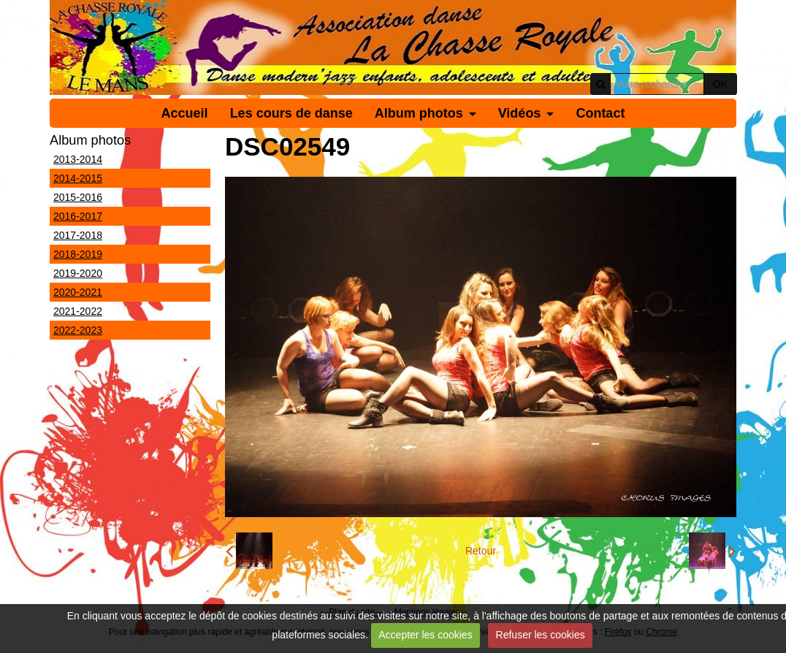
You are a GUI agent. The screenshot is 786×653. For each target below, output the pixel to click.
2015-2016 (77, 197)
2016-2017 (77, 216)
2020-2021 (77, 292)
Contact (600, 113)
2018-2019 (77, 254)
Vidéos (519, 113)
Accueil (184, 113)
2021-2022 (77, 311)
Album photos (419, 113)
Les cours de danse (291, 113)
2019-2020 (77, 273)
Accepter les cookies (425, 635)
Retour (480, 551)
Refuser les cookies (540, 635)
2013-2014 (77, 159)
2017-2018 (77, 235)
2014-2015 (77, 178)
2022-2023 (77, 330)
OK (720, 84)
